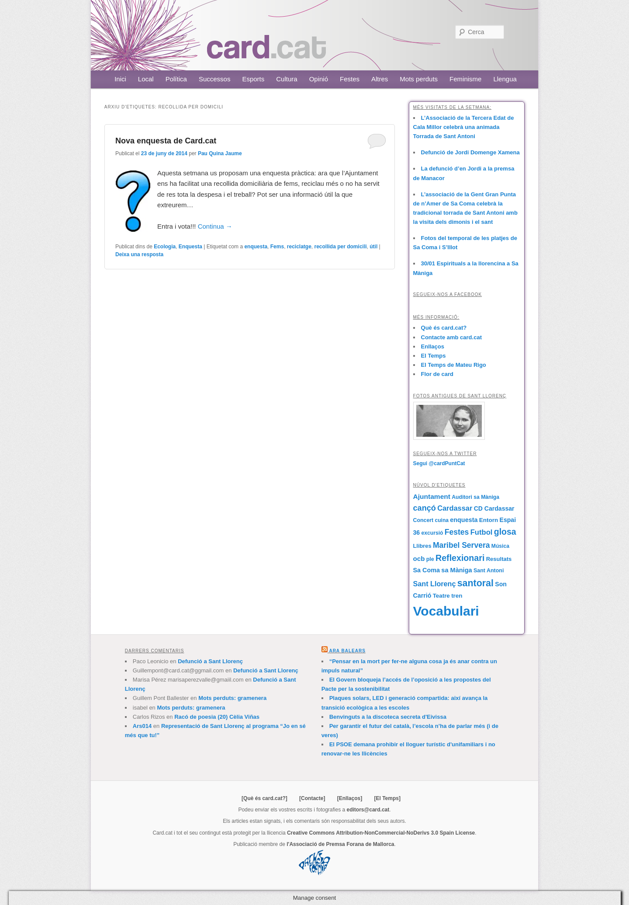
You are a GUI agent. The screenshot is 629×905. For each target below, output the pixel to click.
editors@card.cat (368, 810)
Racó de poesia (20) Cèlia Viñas (216, 717)
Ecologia (165, 247)
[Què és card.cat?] (264, 798)
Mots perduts (419, 79)
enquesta (255, 247)
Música (500, 546)
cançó (424, 508)
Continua (215, 226)
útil (373, 247)
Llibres (422, 546)
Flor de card (437, 374)
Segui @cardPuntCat (439, 463)
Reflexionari (459, 558)
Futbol (481, 532)
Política (176, 79)
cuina (442, 520)
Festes (349, 79)
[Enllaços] (349, 798)
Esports (253, 79)
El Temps (433, 355)
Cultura (286, 79)
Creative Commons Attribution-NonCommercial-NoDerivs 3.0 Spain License (381, 833)
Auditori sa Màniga (475, 497)
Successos (215, 79)
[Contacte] (312, 798)
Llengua (504, 79)
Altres (379, 79)
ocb (419, 558)
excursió (432, 533)
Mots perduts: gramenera (232, 698)
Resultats (499, 559)
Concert (423, 520)
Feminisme (465, 79)
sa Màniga (456, 570)
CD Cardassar (494, 508)
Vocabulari (446, 611)
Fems (277, 247)
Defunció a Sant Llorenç (210, 661)
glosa (505, 531)
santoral (475, 583)
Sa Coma (426, 570)
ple (430, 559)
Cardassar (454, 508)
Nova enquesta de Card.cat (165, 140)
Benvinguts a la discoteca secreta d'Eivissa (387, 717)
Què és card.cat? (444, 327)
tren (456, 595)
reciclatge (299, 247)
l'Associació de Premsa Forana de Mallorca (340, 844)
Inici (120, 79)
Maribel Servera (461, 545)
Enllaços (432, 346)
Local (146, 79)
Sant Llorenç (434, 584)
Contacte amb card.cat (451, 337)
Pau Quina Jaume (220, 153)
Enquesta (190, 247)
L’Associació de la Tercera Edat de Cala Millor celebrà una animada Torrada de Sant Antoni (463, 127)
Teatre (441, 595)
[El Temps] (387, 798)
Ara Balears (347, 650)
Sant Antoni (488, 570)
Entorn (488, 520)
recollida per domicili (340, 247)
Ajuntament (431, 496)
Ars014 (142, 726)
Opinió (318, 79)
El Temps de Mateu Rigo (453, 365)
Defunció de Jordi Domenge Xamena (470, 152)
